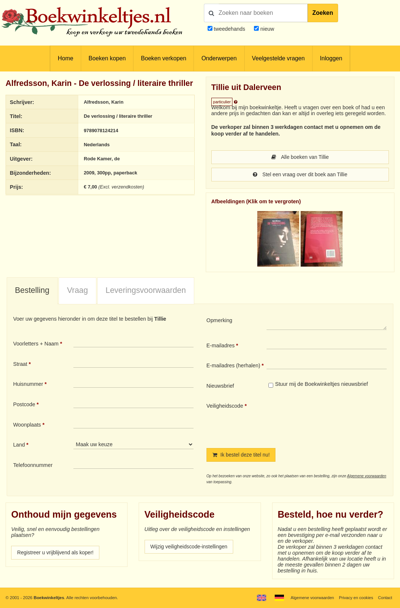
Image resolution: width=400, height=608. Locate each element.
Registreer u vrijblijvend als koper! (56, 554)
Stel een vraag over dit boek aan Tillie (300, 175)
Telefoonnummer (32, 466)
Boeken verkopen (163, 58)
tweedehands (229, 29)
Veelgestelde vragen (278, 58)
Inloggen (331, 58)
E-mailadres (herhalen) (233, 366)
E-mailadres (220, 346)
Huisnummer (28, 385)
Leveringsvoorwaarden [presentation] (146, 291)
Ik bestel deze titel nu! (242, 456)
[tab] (32, 291)
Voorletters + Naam (36, 344)
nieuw (266, 29)
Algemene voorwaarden (366, 477)
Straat (20, 365)
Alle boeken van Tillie (300, 157)
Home (65, 58)
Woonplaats (27, 425)
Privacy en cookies (355, 597)
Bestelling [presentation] (32, 291)
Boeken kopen (107, 58)
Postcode (24, 405)
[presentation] (328, 419)
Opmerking (219, 321)
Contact (385, 597)
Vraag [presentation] (77, 291)
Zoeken (323, 13)
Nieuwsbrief (220, 387)
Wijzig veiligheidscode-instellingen (191, 548)
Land (19, 445)
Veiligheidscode (224, 407)
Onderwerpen (219, 58)
